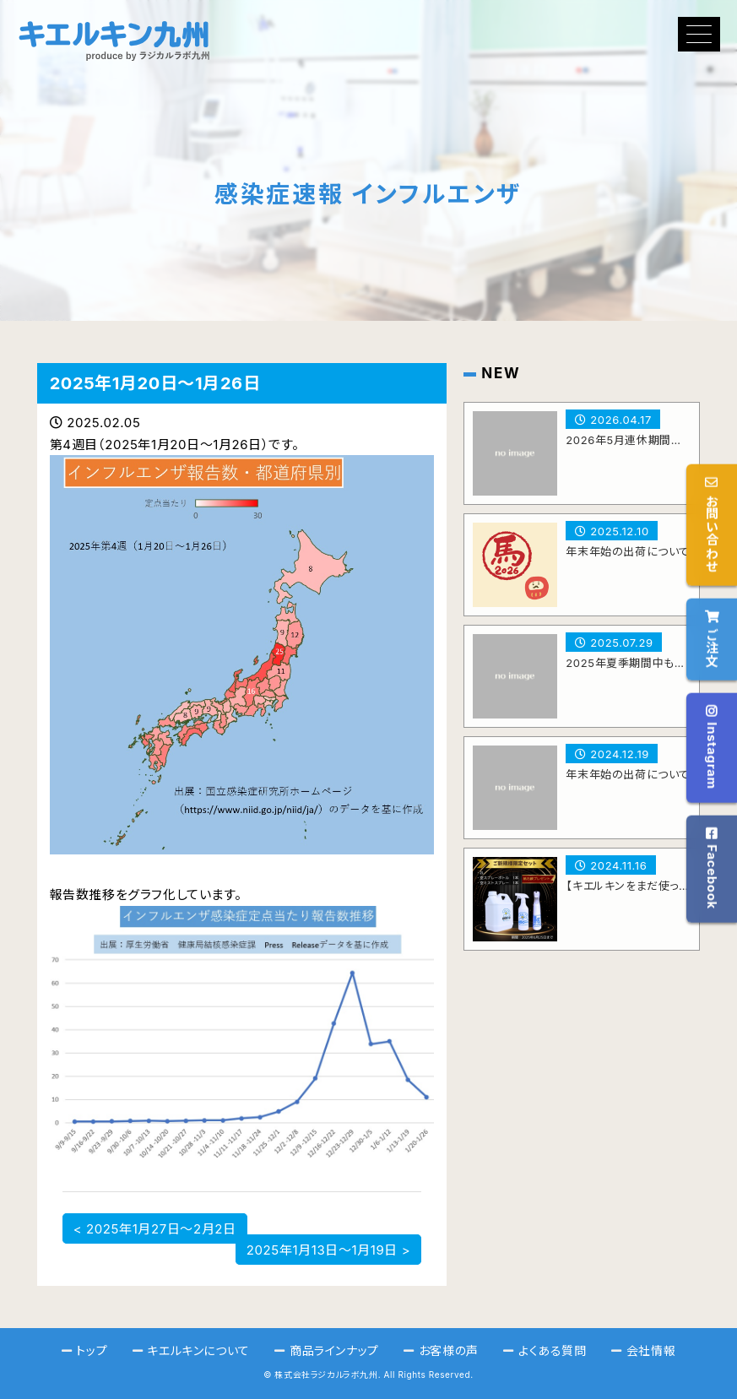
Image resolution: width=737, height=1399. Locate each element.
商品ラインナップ (334, 1350)
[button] (699, 34)
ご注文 (712, 638)
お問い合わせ (712, 523)
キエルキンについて (198, 1350)
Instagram (712, 747)
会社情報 (650, 1350)
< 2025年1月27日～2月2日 (154, 1228)
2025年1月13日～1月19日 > (329, 1250)
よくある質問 (552, 1350)
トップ (91, 1350)
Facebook (712, 868)
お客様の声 (449, 1350)
